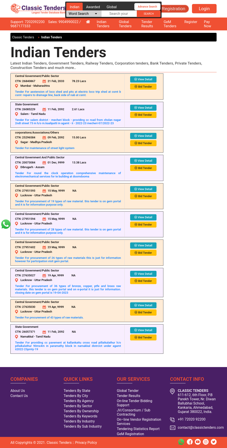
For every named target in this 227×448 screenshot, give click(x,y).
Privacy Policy (86, 442)
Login (204, 8)
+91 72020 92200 (191, 419)
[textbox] (119, 13)
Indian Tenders (103, 24)
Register (190, 22)
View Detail (143, 79)
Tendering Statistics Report (138, 429)
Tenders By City (76, 396)
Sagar (24, 142)
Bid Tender (143, 86)
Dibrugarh (26, 167)
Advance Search (147, 6)
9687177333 (20, 26)
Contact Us (19, 396)
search (149, 13)
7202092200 (35, 22)
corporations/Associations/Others (37, 132)
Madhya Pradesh (41, 142)
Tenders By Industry (79, 421)
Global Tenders (125, 24)
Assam (39, 167)
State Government (26, 104)
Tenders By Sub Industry (83, 426)
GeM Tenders (170, 24)
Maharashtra (41, 85)
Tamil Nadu (38, 114)
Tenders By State (77, 391)
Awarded (93, 7)
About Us (17, 391)
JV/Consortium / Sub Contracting (133, 412)
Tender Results (147, 24)
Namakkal (26, 336)
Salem (24, 114)
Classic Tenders (23, 37)
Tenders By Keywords (80, 416)
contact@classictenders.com (201, 427)
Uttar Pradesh (43, 195)
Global (112, 7)
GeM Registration (168, 8)
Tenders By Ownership (81, 411)
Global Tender (128, 391)
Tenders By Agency (79, 401)
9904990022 (68, 22)
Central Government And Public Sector (40, 157)
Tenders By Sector (78, 406)
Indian (74, 7)
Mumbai (25, 85)
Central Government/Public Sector (37, 76)
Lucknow (26, 195)
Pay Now (207, 24)
